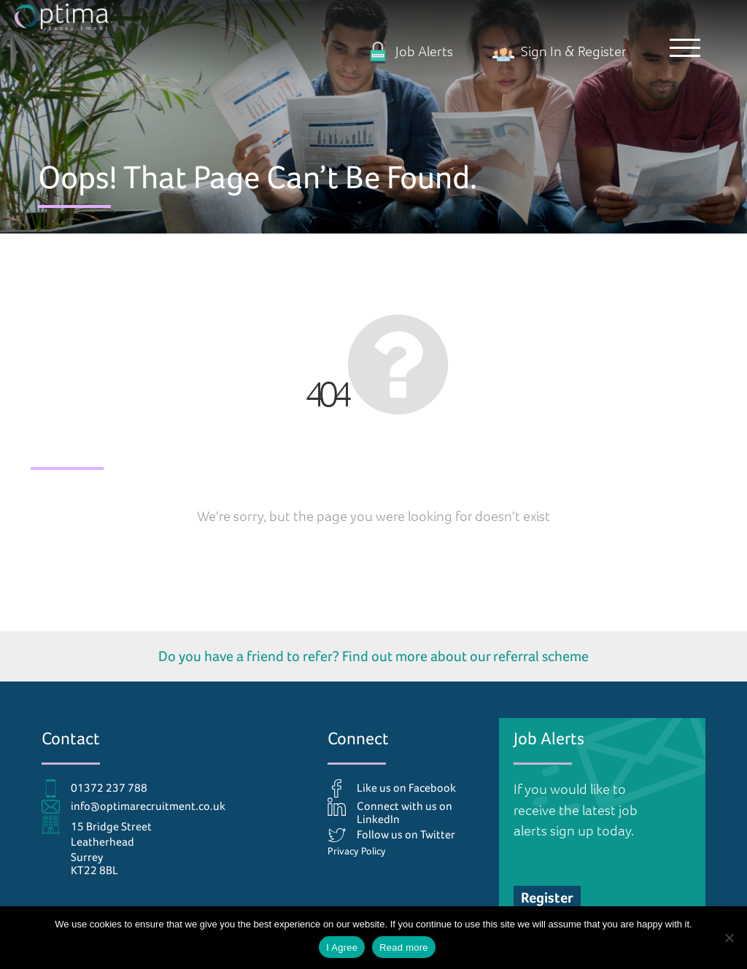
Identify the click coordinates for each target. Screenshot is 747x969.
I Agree (341, 947)
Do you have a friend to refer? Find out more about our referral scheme (373, 656)
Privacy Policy (357, 851)
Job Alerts (410, 51)
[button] (685, 47)
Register (547, 897)
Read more (403, 947)
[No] (728, 937)
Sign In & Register (559, 51)
